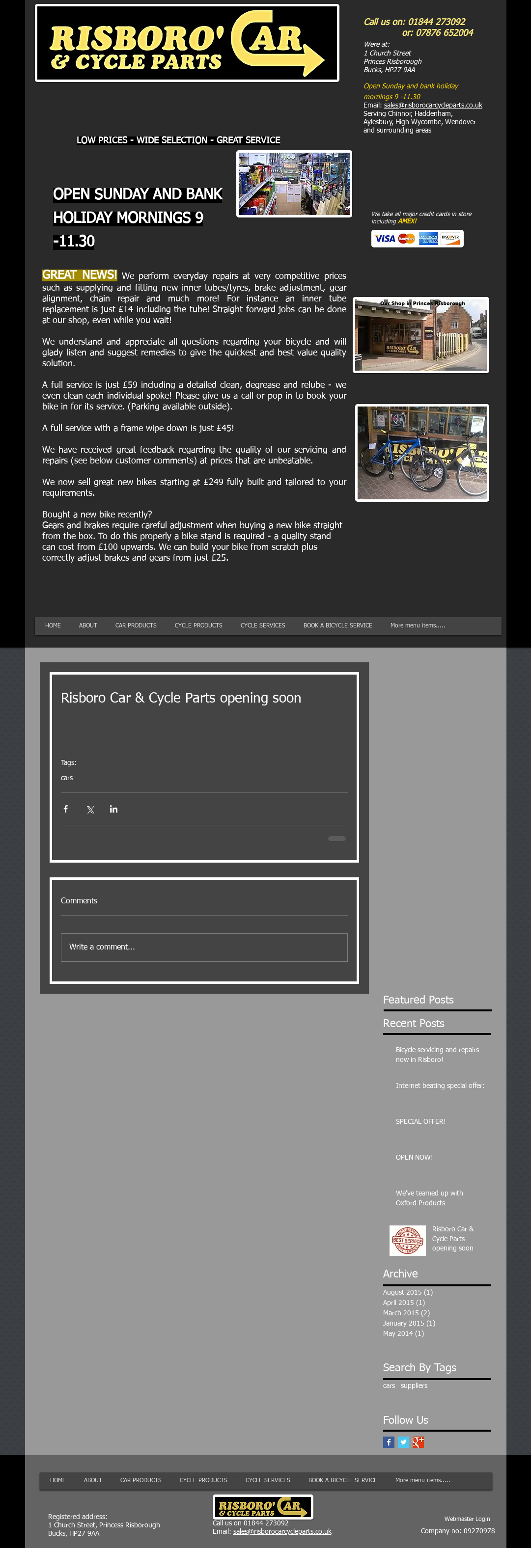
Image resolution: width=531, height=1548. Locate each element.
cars (67, 778)
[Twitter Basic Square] (403, 1442)
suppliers (414, 1386)
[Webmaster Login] (467, 1520)
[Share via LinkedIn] (113, 809)
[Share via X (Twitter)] (89, 809)
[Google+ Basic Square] (418, 1442)
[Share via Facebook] (65, 809)
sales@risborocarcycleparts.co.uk (433, 105)
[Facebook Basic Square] (388, 1442)
